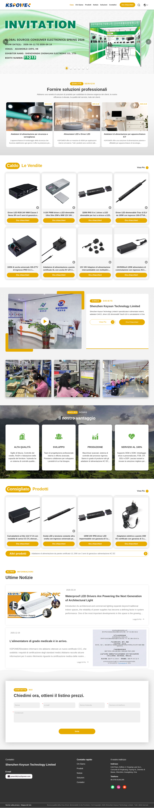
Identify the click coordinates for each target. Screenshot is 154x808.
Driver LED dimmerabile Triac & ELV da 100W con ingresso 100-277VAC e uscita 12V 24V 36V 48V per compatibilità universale (131, 214)
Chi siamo (79, 5)
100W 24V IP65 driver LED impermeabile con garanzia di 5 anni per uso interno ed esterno (95, 537)
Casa (72, 5)
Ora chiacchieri (22, 220)
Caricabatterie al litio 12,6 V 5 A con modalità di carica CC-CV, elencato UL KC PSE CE (22, 537)
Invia (77, 731)
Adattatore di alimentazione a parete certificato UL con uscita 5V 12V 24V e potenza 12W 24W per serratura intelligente (59, 268)
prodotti (88, 5)
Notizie (95, 5)
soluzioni (103, 5)
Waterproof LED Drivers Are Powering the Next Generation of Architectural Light (103, 598)
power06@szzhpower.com (18, 776)
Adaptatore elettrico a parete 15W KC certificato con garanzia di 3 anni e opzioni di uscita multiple (131, 537)
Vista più (142, 167)
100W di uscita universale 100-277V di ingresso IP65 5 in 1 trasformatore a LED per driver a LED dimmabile (22, 268)
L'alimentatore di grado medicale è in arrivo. (38, 641)
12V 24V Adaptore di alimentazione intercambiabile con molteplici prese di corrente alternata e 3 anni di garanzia (95, 268)
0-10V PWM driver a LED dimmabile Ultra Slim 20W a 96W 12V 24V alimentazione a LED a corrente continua (59, 214)
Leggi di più (138, 619)
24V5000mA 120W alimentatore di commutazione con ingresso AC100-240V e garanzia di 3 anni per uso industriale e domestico (131, 268)
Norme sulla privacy (13, 805)
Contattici (113, 5)
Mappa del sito (26, 805)
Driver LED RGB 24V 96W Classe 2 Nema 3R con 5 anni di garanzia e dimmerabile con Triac (23, 214)
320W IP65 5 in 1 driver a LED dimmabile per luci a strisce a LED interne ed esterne (95, 214)
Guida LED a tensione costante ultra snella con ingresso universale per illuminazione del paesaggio (59, 537)
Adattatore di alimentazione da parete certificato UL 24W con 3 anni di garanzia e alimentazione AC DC (73, 554)
